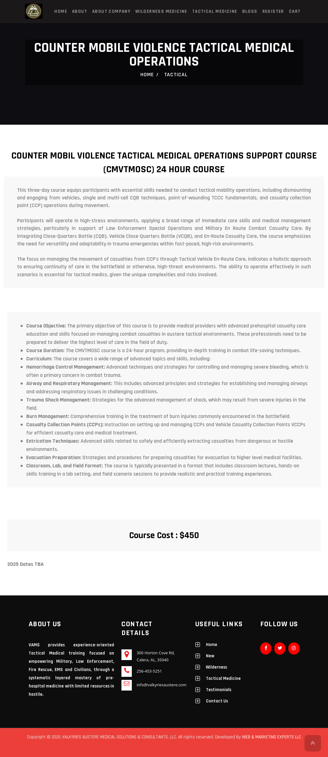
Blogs (250, 11)
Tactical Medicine (214, 11)
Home (60, 11)
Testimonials (218, 690)
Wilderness (216, 667)
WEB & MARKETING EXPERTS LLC (271, 737)
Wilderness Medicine (161, 11)
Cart (295, 11)
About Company (111, 11)
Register (273, 11)
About (79, 11)
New (210, 656)
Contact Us (217, 701)
